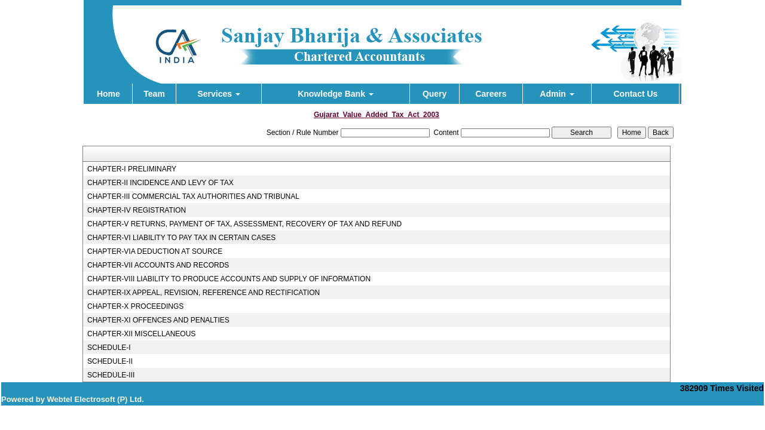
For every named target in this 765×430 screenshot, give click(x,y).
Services (218, 94)
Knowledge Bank (336, 94)
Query (434, 94)
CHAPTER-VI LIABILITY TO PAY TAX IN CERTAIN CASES (181, 238)
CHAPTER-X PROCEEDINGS (135, 306)
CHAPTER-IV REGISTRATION (136, 210)
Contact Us (635, 94)
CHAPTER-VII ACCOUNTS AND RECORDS (158, 265)
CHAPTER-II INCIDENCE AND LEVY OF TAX (160, 183)
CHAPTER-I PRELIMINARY (131, 169)
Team (154, 94)
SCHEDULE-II (110, 361)
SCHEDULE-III (110, 375)
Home (108, 94)
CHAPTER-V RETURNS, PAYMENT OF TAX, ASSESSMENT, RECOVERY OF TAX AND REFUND (244, 224)
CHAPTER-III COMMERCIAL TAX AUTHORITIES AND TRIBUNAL (193, 196)
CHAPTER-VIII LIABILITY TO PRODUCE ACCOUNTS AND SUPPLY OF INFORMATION (229, 279)
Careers (490, 94)
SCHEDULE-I (109, 347)
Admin (557, 94)
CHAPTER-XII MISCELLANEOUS (141, 334)
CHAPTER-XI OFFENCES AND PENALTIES (158, 320)
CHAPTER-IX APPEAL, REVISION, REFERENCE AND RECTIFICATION (203, 292)
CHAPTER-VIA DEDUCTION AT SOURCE (154, 251)
